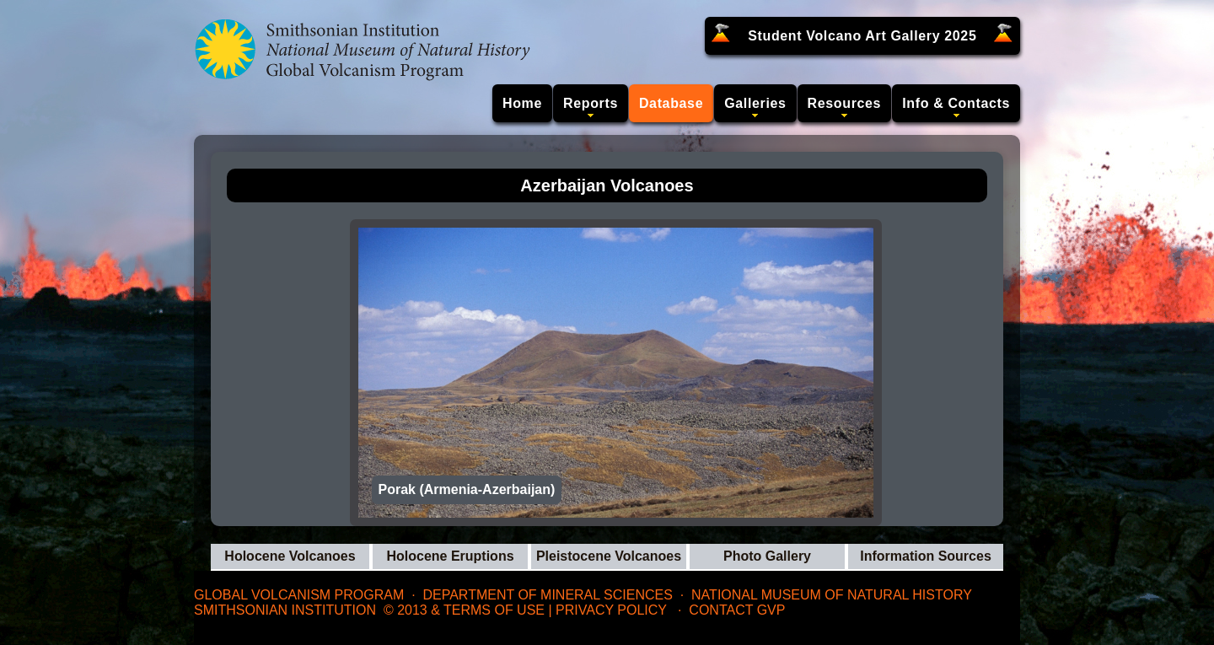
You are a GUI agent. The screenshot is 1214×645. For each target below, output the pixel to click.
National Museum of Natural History (831, 595)
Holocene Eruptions (449, 556)
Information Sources (925, 556)
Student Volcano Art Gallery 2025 (862, 36)
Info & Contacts (956, 103)
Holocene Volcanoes (289, 556)
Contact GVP (737, 610)
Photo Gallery (767, 556)
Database (671, 103)
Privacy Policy (611, 610)
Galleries (755, 103)
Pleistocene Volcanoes (608, 556)
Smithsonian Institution (285, 610)
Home (522, 103)
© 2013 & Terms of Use (464, 610)
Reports (590, 103)
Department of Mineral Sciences (547, 595)
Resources (845, 103)
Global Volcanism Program (299, 595)
